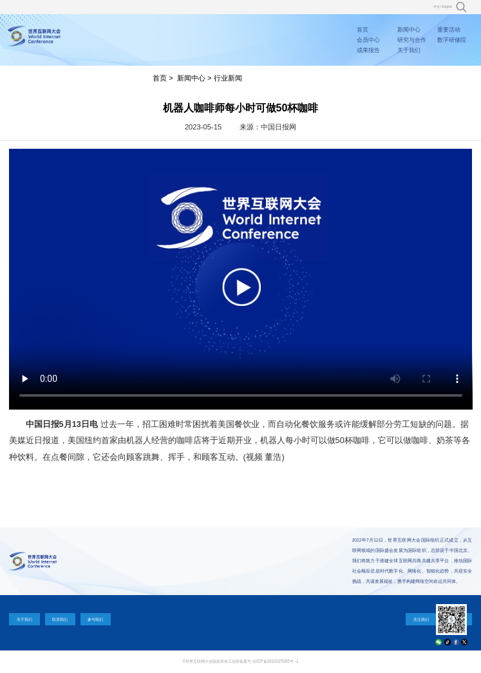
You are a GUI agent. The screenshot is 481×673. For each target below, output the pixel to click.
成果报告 (368, 50)
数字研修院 (451, 40)
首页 (362, 29)
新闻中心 (408, 29)
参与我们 (95, 619)
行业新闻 (228, 78)
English (447, 6)
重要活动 (448, 29)
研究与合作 (411, 40)
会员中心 (368, 40)
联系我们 (60, 619)
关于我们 (408, 50)
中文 (436, 6)
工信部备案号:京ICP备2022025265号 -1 (263, 661)
